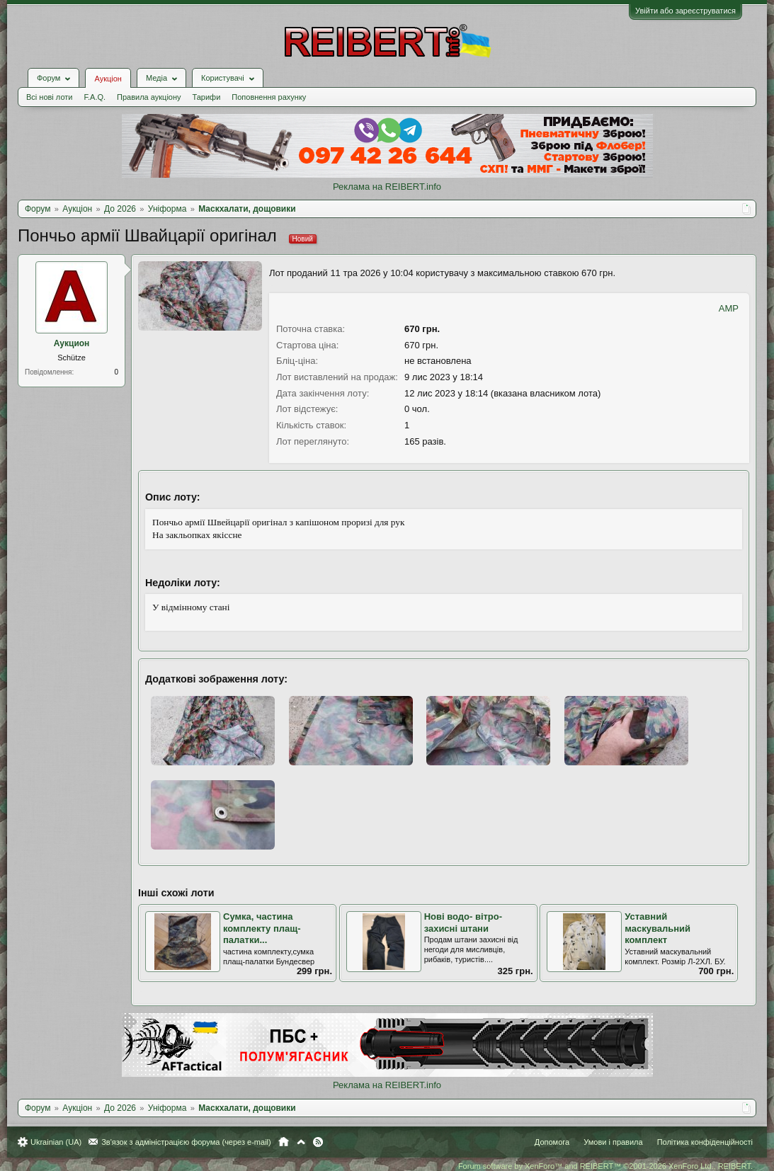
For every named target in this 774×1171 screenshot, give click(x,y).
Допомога (552, 1142)
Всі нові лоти (49, 97)
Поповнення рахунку (269, 97)
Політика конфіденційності (705, 1142)
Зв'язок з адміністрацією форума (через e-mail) (186, 1142)
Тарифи (207, 97)
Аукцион (72, 343)
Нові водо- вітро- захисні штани (463, 922)
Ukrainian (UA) (55, 1142)
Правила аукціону (149, 97)
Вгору (301, 1142)
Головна (283, 1142)
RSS (318, 1142)
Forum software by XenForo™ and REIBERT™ (605, 1166)
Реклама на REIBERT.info (387, 186)
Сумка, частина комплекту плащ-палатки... (262, 928)
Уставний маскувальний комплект (657, 928)
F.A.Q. (95, 97)
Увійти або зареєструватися (685, 10)
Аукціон (107, 78)
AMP (729, 308)
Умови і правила (613, 1142)
